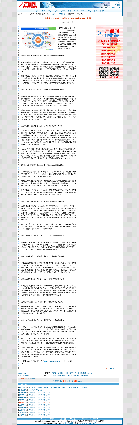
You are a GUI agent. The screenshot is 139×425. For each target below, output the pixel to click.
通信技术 (46, 387)
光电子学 (54, 387)
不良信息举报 (69, 423)
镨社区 (102, 11)
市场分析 (39, 390)
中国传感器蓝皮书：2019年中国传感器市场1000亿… (71, 375)
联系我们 (72, 419)
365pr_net (22, 373)
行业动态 (32, 390)
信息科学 (39, 387)
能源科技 (69, 387)
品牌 (95, 11)
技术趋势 (46, 392)
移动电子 (22, 395)
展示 (43, 11)
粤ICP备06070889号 (88, 423)
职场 (56, 11)
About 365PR (83, 419)
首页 (37, 11)
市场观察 (32, 392)
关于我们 (44, 419)
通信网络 (22, 402)
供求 (50, 11)
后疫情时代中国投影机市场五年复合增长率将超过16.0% (72, 373)
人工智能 (32, 387)
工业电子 (22, 405)
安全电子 (22, 407)
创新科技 (22, 387)
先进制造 (76, 387)
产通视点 (62, 14)
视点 (89, 11)
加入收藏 (116, 3)
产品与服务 (63, 419)
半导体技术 (84, 387)
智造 (69, 11)
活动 (82, 11)
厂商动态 (39, 392)
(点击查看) (31, 379)
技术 (63, 11)
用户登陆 (116, 7)
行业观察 (22, 390)
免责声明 (53, 419)
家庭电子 (22, 392)
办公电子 (22, 397)
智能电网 (22, 415)
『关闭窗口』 (113, 368)
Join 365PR (94, 419)
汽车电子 (22, 400)
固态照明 (22, 412)
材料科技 (61, 387)
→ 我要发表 (23, 375)
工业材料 (22, 410)
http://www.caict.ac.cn (53, 361)
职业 (76, 11)
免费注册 (116, 5)
